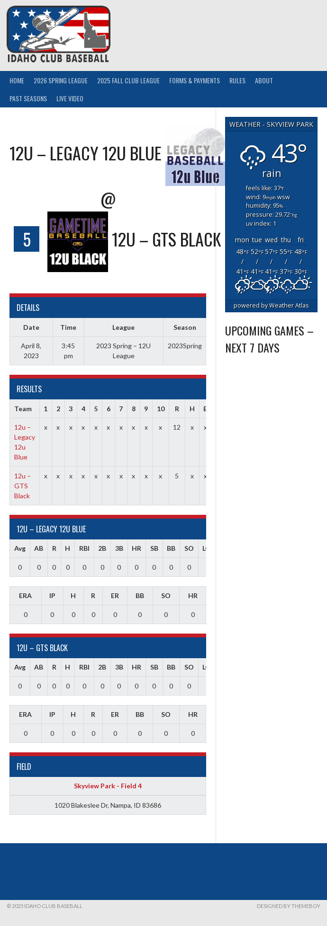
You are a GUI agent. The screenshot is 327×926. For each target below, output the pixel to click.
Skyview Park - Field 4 (108, 786)
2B (102, 548)
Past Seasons (28, 98)
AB (38, 548)
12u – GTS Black (22, 486)
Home (16, 80)
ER (115, 595)
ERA (25, 595)
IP (52, 595)
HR (136, 548)
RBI (84, 548)
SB (154, 548)
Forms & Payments (194, 80)
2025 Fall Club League (128, 80)
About (264, 80)
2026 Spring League (61, 80)
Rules (237, 80)
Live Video (69, 98)
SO (189, 548)
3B (119, 548)
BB (171, 548)
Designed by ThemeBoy (288, 906)
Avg (20, 548)
